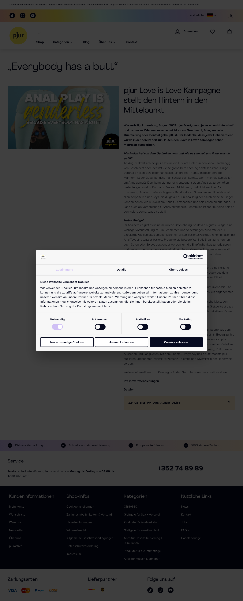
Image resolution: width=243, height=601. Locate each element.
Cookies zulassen (176, 342)
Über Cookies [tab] (178, 269)
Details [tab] (121, 269)
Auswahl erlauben (121, 342)
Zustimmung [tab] (64, 269)
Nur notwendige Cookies (67, 342)
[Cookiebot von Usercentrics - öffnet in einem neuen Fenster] (186, 257)
